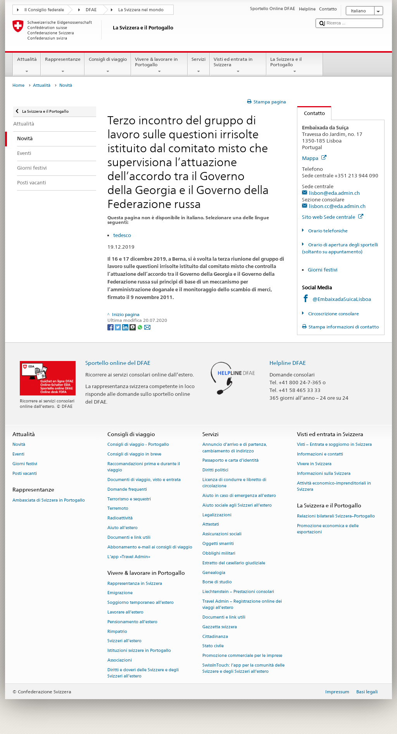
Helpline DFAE (287, 362)
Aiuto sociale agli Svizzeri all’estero (237, 505)
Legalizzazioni (216, 514)
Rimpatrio (117, 631)
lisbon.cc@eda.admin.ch (337, 206)
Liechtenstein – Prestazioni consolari (238, 592)
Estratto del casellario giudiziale (233, 563)
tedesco (122, 235)
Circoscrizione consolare (333, 313)
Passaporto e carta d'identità (230, 460)
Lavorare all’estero (125, 612)
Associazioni (119, 660)
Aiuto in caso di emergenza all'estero (239, 495)
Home (18, 85)
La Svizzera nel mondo (141, 9)
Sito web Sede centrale (332, 217)
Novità (18, 444)
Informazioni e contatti (320, 454)
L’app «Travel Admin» (128, 556)
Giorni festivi (323, 269)
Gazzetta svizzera (219, 626)
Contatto (311, 113)
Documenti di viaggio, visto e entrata (144, 479)
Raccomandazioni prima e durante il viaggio (143, 467)
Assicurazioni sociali (222, 534)
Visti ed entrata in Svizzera (238, 65)
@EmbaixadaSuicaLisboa (341, 299)
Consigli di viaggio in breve (134, 454)
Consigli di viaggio (107, 65)
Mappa (314, 158)
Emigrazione (120, 593)
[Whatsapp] (140, 327)
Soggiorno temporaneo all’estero (140, 602)
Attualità (26, 65)
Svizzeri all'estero (124, 641)
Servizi (198, 65)
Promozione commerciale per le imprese (242, 655)
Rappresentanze (62, 65)
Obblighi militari (218, 553)
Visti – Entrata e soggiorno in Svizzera (334, 444)
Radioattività (120, 518)
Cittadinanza (215, 636)
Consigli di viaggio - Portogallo (138, 444)
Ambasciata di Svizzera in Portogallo (48, 500)
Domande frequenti (127, 489)
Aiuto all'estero (122, 527)
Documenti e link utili (128, 537)
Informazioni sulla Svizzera (323, 473)
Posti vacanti (24, 473)
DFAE (91, 9)
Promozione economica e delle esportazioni (328, 529)
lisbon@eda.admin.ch (334, 193)
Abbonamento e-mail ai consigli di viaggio (149, 547)
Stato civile (213, 646)
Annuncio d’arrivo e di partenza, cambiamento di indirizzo (234, 448)
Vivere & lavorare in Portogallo (159, 65)
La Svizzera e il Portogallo (295, 65)
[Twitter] (118, 327)
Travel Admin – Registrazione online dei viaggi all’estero (242, 604)
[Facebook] (111, 327)
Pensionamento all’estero (132, 621)
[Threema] (133, 327)
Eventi (18, 454)
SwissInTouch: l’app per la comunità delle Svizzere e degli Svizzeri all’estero (243, 668)
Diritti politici (215, 470)
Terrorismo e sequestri (129, 499)
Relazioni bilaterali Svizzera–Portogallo (336, 516)
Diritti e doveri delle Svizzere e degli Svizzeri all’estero (143, 673)
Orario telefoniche (327, 231)
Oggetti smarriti (218, 543)
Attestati (210, 524)
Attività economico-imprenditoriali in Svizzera (334, 486)
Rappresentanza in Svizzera (134, 583)
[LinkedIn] (125, 327)
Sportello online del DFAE (117, 362)
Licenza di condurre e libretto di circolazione (234, 482)
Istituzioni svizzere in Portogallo (139, 650)
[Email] (147, 327)
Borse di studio (217, 582)
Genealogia (213, 572)
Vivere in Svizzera (314, 463)
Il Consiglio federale (44, 9)
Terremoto (117, 508)
